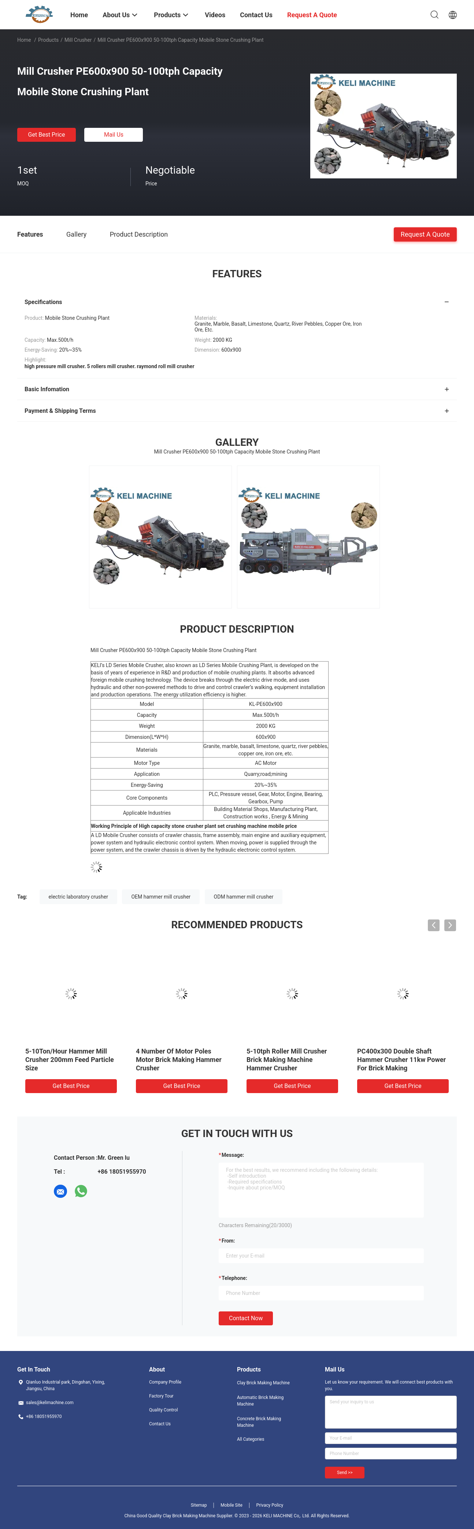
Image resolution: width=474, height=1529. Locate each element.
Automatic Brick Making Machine (260, 1401)
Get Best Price (46, 134)
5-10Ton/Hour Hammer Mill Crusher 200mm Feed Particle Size (69, 1059)
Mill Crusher (78, 40)
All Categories (250, 1439)
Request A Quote (425, 234)
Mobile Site (231, 1505)
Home (24, 40)
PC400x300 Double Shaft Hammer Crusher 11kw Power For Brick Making (401, 1059)
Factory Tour (161, 1396)
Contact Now (246, 1318)
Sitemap (199, 1505)
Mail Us (113, 134)
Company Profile (165, 1382)
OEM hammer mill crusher (160, 897)
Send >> (344, 1472)
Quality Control (163, 1410)
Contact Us (160, 1423)
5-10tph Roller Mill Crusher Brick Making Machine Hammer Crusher (287, 1059)
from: (228, 1241)
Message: (233, 1155)
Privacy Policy (269, 1505)
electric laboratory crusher (78, 897)
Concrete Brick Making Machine (259, 1422)
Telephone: (234, 1278)
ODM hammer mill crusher (244, 897)
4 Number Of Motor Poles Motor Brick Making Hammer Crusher (179, 1059)
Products (48, 40)
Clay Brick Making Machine (263, 1382)
